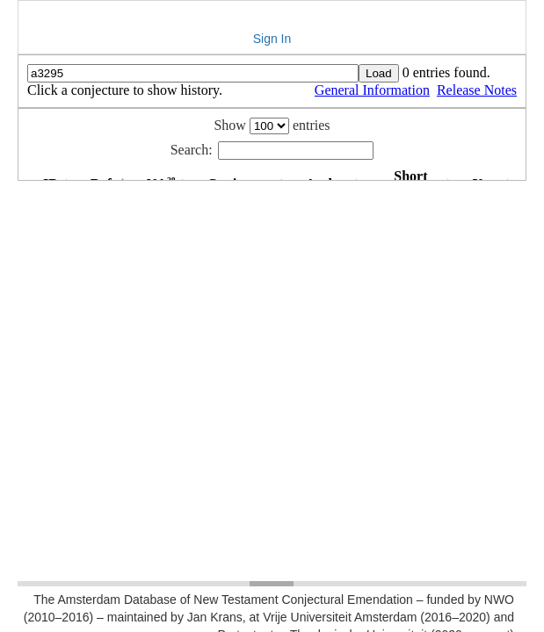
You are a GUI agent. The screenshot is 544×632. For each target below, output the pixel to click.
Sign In (272, 39)
